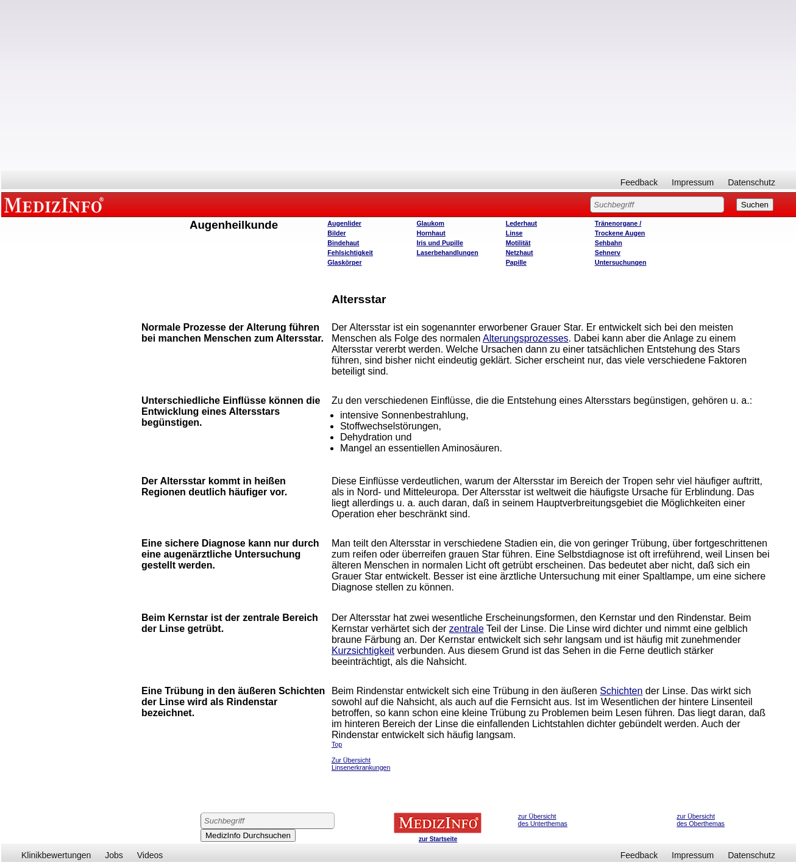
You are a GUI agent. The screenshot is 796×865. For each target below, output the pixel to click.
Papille (516, 262)
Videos (150, 855)
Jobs (114, 855)
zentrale (466, 628)
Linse (514, 233)
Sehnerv (607, 252)
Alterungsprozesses (526, 338)
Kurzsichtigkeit (363, 650)
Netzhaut (519, 252)
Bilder (336, 233)
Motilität (518, 242)
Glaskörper (344, 262)
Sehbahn (608, 242)
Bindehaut (343, 242)
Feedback (639, 182)
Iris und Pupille (439, 242)
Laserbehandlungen (447, 252)
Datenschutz (751, 182)
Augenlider (344, 223)
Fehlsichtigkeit (350, 252)
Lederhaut (522, 223)
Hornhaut (430, 233)
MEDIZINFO (56, 204)
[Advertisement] (398, 85)
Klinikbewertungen (56, 855)
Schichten (621, 691)
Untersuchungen (621, 262)
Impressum (693, 182)
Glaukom (430, 223)
